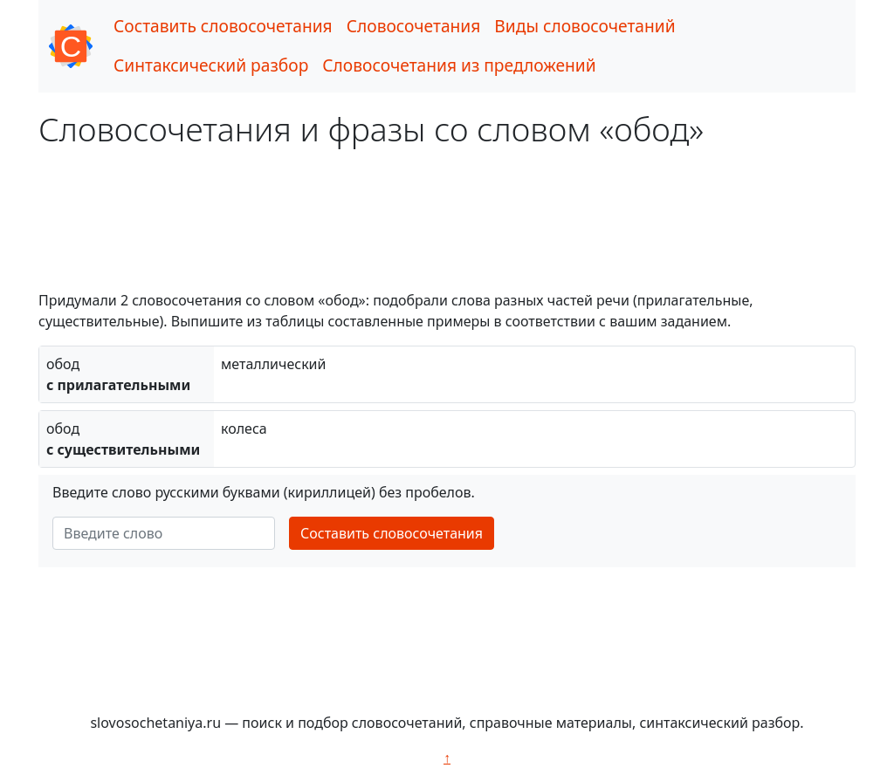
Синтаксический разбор (210, 65)
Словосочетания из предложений (458, 65)
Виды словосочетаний (584, 26)
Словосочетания (414, 26)
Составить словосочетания (223, 26)
